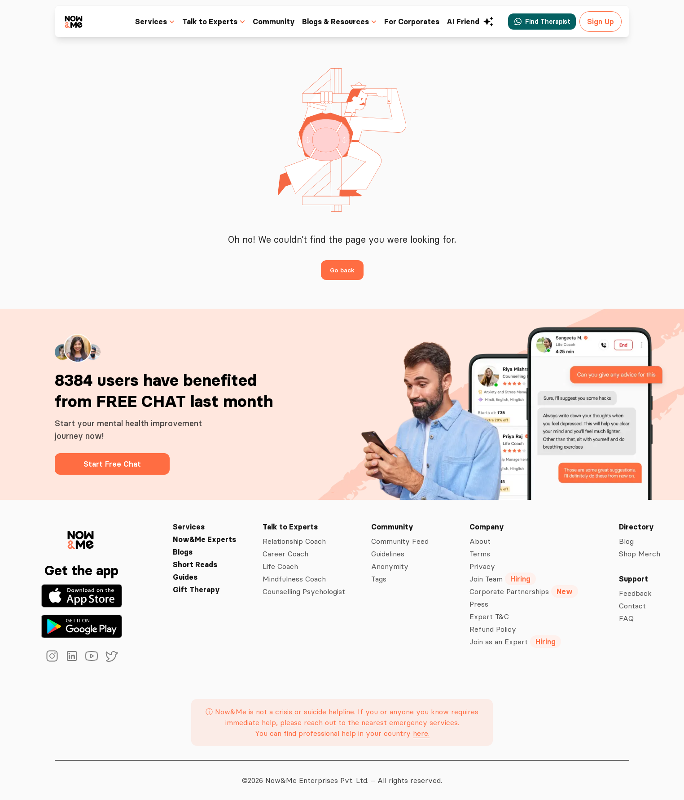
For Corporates (415, 21)
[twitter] (111, 656)
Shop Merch (639, 554)
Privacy (483, 566)
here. (420, 733)
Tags (379, 579)
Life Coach (279, 566)
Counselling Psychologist (304, 591)
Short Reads (194, 564)
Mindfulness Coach (294, 579)
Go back (342, 270)
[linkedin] (72, 656)
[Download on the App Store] (81, 596)
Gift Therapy (195, 590)
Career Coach (284, 554)
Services (187, 527)
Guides (185, 577)
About (481, 541)
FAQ (626, 618)
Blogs (183, 552)
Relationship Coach (294, 541)
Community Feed (401, 541)
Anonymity (390, 566)
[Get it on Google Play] (81, 626)
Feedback (635, 593)
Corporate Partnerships (524, 591)
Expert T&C (489, 616)
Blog (627, 541)
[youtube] (91, 656)
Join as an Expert (516, 641)
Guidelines (390, 554)
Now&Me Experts (204, 539)
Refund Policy (494, 629)
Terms (481, 554)
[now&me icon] (74, 21)
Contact (632, 606)
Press (480, 604)
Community (280, 21)
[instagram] (52, 656)
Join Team (504, 578)
